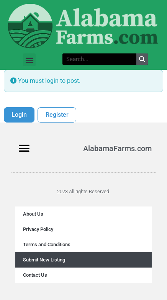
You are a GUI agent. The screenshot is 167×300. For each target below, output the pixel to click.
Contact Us (35, 275)
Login (19, 114)
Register (57, 114)
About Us (33, 214)
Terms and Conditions (46, 244)
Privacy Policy (38, 229)
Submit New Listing (44, 260)
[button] (29, 59)
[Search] (142, 59)
